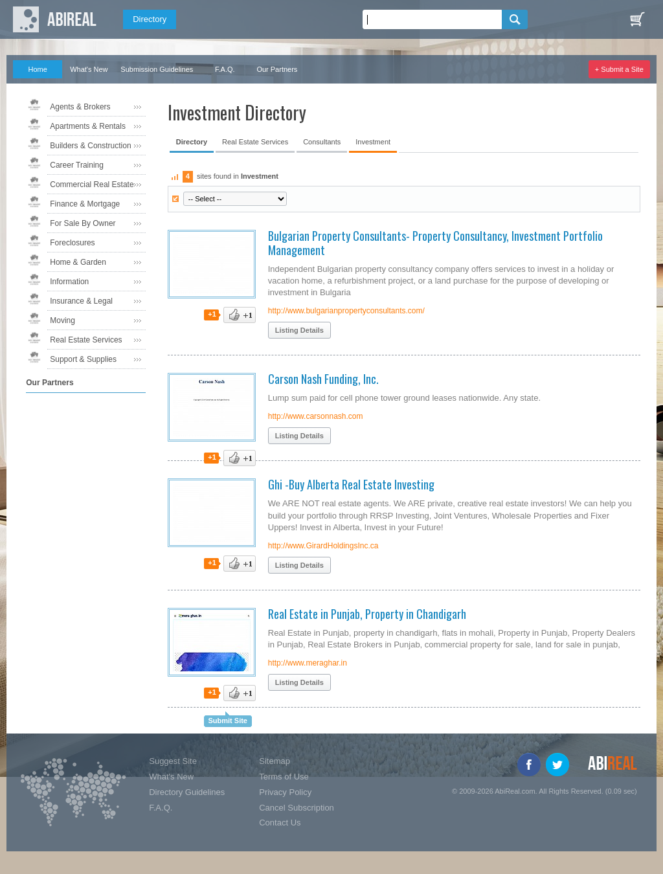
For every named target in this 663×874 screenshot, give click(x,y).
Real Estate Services (86, 339)
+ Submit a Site (619, 69)
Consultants (322, 142)
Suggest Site (173, 761)
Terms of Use (284, 776)
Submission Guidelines (156, 69)
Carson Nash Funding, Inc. (323, 378)
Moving (62, 320)
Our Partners (276, 69)
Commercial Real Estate (91, 184)
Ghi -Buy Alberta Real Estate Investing (351, 484)
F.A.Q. (225, 69)
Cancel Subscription (296, 807)
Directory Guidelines (187, 792)
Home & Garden (78, 262)
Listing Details (299, 330)
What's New (88, 69)
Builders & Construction (90, 145)
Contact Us (279, 822)
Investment (372, 142)
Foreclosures (72, 242)
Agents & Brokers (80, 106)
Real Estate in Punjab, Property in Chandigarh (367, 613)
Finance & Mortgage (85, 203)
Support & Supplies (83, 359)
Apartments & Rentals (88, 126)
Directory (149, 19)
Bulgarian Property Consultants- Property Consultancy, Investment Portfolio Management (435, 242)
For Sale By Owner (82, 223)
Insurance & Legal (81, 301)
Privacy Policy (285, 792)
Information (69, 281)
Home (37, 69)
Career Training (77, 165)
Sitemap (274, 761)
